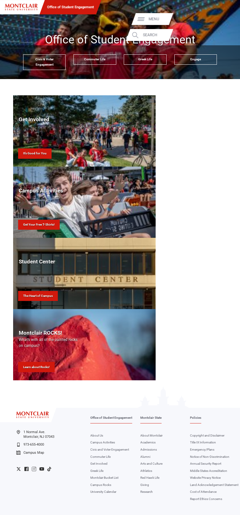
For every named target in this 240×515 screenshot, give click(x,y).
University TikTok (49, 469)
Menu (225, 19)
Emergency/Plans (202, 449)
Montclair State (151, 417)
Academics (148, 442)
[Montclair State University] (21, 7)
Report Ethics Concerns (206, 499)
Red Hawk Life (149, 477)
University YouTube (41, 469)
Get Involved (99, 463)
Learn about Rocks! (36, 367)
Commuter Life (94, 59)
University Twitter (18, 469)
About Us (96, 435)
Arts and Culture (151, 463)
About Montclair (151, 435)
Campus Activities (102, 442)
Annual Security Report (205, 463)
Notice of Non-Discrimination (209, 456)
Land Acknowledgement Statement (214, 485)
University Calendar (103, 491)
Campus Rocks (100, 485)
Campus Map (30, 453)
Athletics (146, 470)
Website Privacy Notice (205, 477)
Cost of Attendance (203, 491)
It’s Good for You (35, 153)
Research (146, 491)
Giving (144, 485)
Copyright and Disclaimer (207, 435)
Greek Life (145, 59)
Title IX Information (203, 442)
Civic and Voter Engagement (109, 449)
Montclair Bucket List (104, 477)
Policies (195, 417)
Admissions (148, 449)
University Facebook (26, 469)
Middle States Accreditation (208, 470)
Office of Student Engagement (70, 7)
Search (222, 35)
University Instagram (34, 469)
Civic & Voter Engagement (44, 62)
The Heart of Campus (38, 296)
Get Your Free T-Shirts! (39, 224)
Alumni (145, 456)
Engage (195, 59)
